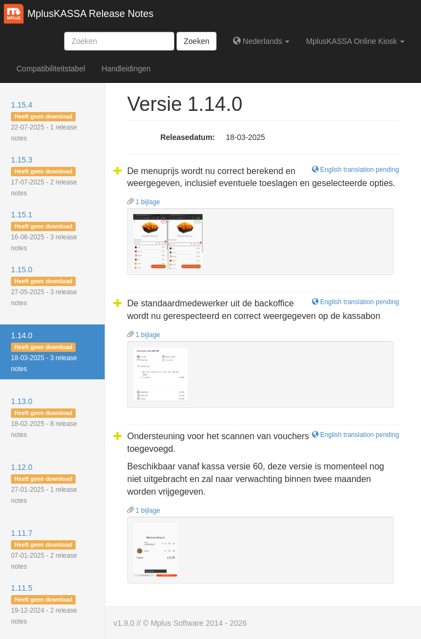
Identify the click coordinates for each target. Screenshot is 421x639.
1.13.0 (44, 418)
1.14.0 (44, 352)
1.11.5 (44, 604)
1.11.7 (44, 549)
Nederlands (261, 41)
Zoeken (196, 41)
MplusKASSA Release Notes (90, 13)
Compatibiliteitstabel (50, 68)
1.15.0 (44, 286)
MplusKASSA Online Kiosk (355, 41)
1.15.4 (44, 121)
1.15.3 (44, 176)
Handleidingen (126, 68)
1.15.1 (44, 231)
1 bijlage (143, 202)
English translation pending (355, 169)
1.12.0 (44, 484)
